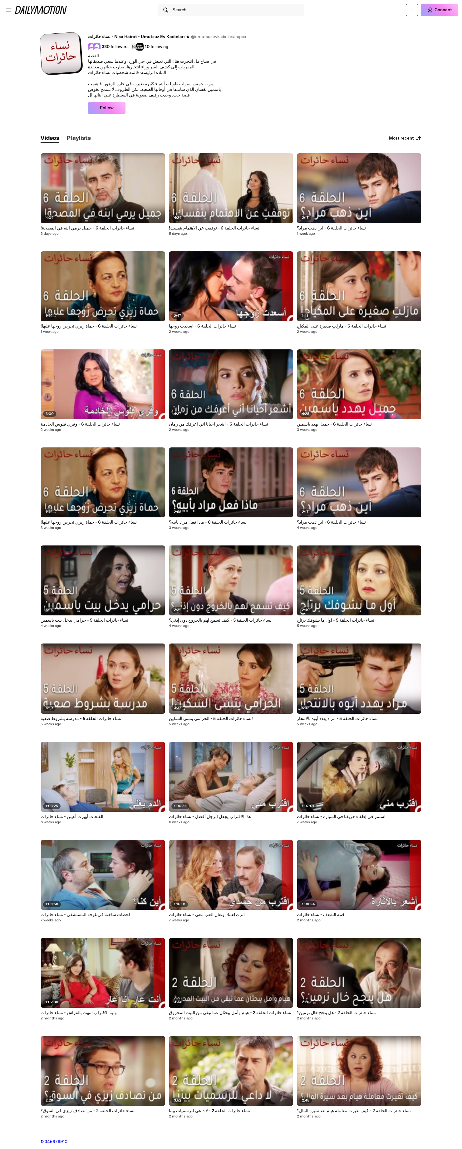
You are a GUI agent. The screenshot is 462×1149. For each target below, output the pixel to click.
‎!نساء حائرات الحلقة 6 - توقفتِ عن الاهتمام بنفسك (214, 228)
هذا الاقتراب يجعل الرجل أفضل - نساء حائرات (210, 816)
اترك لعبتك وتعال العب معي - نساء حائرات (207, 914)
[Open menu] (9, 10)
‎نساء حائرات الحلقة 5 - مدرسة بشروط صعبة (81, 718)
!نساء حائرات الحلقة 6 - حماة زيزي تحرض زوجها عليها (89, 326)
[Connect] (439, 10)
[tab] (50, 138)
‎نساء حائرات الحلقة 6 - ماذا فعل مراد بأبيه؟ (208, 522)
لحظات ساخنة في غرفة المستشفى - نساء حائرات (85, 914)
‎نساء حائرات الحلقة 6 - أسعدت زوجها (202, 326)
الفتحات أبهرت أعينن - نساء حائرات (72, 816)
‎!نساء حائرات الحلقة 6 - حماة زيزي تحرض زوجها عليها (89, 522)
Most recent (405, 138)
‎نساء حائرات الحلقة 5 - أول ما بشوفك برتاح (335, 620)
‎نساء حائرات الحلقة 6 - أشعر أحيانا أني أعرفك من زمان (218, 424)
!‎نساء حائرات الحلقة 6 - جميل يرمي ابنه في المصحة (87, 228)
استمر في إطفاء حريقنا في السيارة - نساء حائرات (341, 816)
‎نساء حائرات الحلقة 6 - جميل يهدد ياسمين (334, 424)
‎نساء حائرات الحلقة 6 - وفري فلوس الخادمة (80, 424)
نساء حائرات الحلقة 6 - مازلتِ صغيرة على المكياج (341, 326)
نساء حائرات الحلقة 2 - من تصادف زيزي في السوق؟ (88, 1110)
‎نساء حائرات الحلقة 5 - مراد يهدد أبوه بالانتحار (337, 718)
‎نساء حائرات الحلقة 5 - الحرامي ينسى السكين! (211, 718)
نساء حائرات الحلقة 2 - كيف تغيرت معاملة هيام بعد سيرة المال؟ (354, 1110)
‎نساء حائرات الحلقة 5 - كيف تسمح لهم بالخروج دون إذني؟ (220, 620)
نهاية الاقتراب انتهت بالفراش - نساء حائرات (79, 1012)
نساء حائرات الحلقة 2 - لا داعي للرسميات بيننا (209, 1110)
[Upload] (412, 10)
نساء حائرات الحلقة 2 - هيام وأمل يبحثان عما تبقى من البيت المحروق (230, 1012)
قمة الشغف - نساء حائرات (320, 914)
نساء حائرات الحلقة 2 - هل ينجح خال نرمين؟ (336, 1012)
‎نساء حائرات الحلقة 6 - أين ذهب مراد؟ (331, 228)
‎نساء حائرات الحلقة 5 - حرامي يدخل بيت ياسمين (84, 620)
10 (65, 1142)
